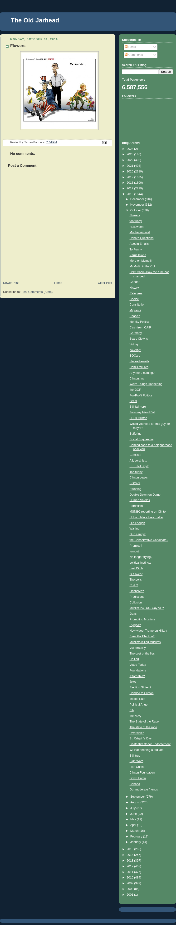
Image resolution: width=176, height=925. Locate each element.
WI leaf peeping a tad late (147, 750)
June (134, 814)
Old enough (137, 523)
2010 (130, 877)
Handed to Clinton (142, 693)
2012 (130, 866)
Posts (130, 47)
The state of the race (143, 727)
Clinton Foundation (142, 772)
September (138, 796)
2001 (130, 894)
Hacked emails (139, 361)
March (135, 830)
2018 (130, 182)
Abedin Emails (139, 243)
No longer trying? (141, 557)
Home (58, 283)
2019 (130, 177)
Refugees (136, 293)
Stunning (136, 489)
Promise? (136, 545)
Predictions (137, 596)
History (134, 287)
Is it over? (136, 574)
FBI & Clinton (138, 418)
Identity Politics (140, 321)
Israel (133, 401)
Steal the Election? (142, 636)
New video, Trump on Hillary (148, 630)
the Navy (136, 715)
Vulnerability (138, 648)
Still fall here (138, 406)
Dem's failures (139, 367)
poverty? (135, 350)
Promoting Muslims (142, 619)
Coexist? (135, 455)
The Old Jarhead (35, 20)
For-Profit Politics (141, 395)
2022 (130, 160)
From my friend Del (142, 412)
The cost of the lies (142, 653)
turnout (134, 551)
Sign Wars (136, 761)
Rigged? (135, 625)
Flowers (135, 215)
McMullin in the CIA (143, 266)
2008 (130, 889)
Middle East (137, 699)
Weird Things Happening (146, 384)
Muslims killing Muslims (145, 642)
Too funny (136, 472)
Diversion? (137, 733)
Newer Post (11, 283)
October (136, 210)
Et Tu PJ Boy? (139, 466)
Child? (134, 585)
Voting (134, 344)
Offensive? (137, 591)
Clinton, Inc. (138, 378)
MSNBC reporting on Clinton (148, 511)
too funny (136, 221)
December (137, 199)
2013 (130, 860)
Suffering (136, 433)
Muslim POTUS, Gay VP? (147, 608)
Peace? (135, 316)
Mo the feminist (140, 232)
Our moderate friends (144, 789)
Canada (135, 784)
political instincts (140, 562)
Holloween (137, 227)
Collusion (136, 602)
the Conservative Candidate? (149, 540)
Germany (136, 333)
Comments (134, 55)
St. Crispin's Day (141, 738)
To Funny (136, 249)
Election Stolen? (140, 687)
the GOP (135, 389)
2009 (130, 883)
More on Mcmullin (141, 260)
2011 (130, 872)
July (133, 808)
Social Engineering (142, 439)
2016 (130, 194)
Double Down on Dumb (145, 494)
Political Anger (139, 704)
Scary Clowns (139, 338)
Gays (133, 613)
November (137, 204)
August (135, 802)
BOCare (135, 355)
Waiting (135, 528)
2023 (130, 154)
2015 (130, 849)
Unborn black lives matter (146, 517)
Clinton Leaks (139, 477)
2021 (130, 165)
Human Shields (140, 500)
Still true (135, 755)
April (133, 825)
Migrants (135, 310)
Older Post (105, 283)
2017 (130, 188)
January (136, 842)
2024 (130, 149)
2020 (130, 171)
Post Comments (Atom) (37, 292)
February (136, 836)
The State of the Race (144, 721)
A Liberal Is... (138, 460)
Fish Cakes (137, 767)
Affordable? (137, 676)
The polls (136, 579)
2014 (130, 855)
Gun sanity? (138, 534)
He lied (134, 659)
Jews (133, 681)
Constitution (138, 304)
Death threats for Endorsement (150, 744)
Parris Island (138, 255)
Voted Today (138, 664)
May (133, 819)
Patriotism (136, 506)
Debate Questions (142, 238)
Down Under (138, 778)
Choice (134, 299)
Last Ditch (136, 568)
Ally (132, 710)
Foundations (138, 670)
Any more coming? (142, 372)
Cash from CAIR (141, 327)
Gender (135, 282)
